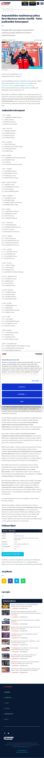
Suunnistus (8, 697)
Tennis (7, 703)
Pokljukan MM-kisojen (21, 83)
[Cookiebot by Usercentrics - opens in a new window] (35, 354)
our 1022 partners (12, 362)
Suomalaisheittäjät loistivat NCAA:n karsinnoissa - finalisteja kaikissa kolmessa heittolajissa (24, 655)
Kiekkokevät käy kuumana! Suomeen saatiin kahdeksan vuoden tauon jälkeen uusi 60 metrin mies (25, 662)
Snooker (7, 692)
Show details (35, 380)
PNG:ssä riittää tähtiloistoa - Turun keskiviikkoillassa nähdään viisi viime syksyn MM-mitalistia (24, 605)
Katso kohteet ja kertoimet (14, 554)
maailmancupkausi (8, 85)
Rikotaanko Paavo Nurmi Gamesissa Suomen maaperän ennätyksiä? (25, 621)
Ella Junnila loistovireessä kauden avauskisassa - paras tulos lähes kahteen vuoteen (25, 641)
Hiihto (6, 719)
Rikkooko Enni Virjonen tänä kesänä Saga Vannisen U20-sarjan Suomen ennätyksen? (25, 628)
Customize (22, 394)
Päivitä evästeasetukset (22, 752)
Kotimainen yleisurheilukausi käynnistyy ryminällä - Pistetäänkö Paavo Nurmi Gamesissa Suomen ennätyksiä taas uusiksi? (26, 613)
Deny (22, 401)
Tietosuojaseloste (22, 750)
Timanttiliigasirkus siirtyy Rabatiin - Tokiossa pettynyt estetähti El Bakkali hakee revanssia (24, 648)
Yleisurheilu (8, 687)
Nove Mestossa (29, 85)
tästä (20, 74)
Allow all (22, 386)
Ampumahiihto (9, 714)
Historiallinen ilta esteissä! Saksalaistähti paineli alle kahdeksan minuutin (24, 635)
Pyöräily (7, 708)
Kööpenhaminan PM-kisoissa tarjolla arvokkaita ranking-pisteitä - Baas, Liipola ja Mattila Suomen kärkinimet (25, 669)
